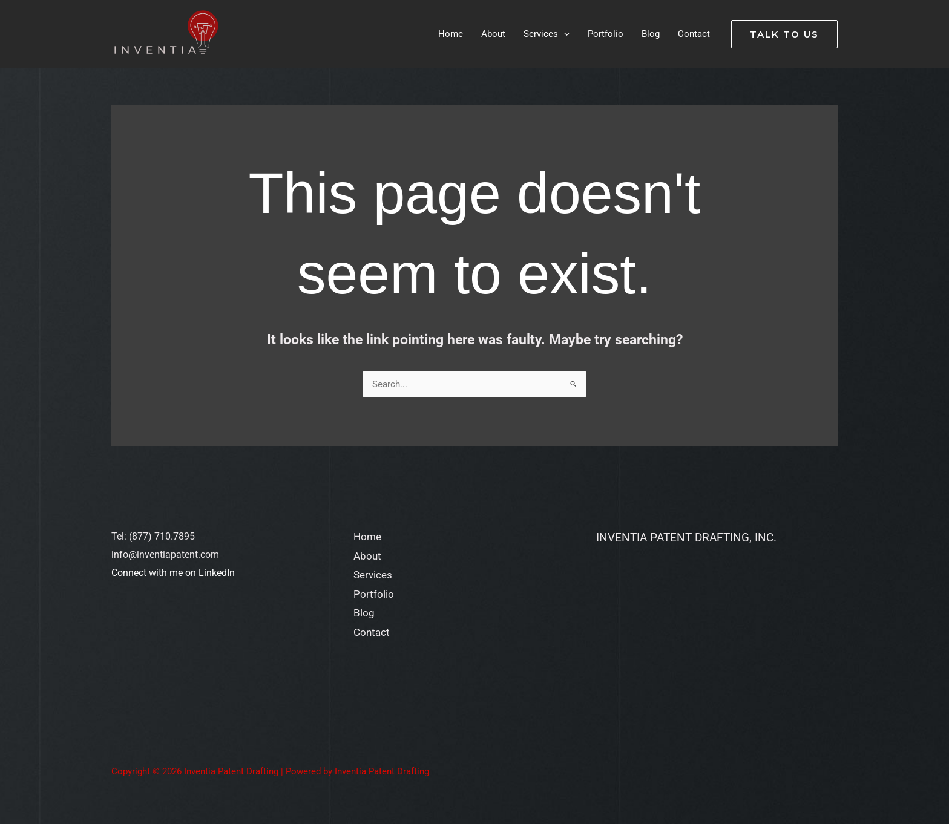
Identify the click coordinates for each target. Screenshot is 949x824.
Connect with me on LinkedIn (173, 572)
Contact (371, 632)
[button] (784, 34)
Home (367, 537)
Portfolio (373, 594)
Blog (364, 613)
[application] (564, 34)
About (367, 556)
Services (372, 575)
